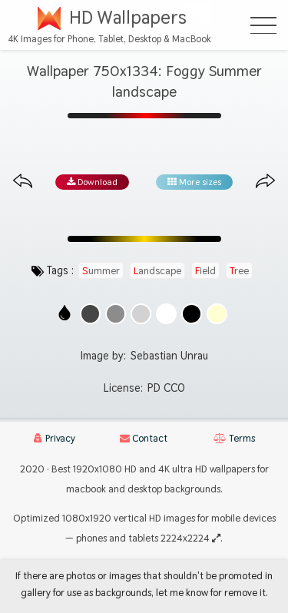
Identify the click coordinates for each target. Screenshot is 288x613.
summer (101, 270)
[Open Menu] (263, 25)
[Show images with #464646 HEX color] (90, 313)
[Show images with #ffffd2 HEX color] (217, 313)
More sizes (194, 182)
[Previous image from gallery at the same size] (22, 181)
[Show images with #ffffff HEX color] (166, 313)
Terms (234, 438)
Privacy (54, 438)
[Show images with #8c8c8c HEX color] (115, 313)
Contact (143, 438)
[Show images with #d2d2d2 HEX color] (141, 313)
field (205, 270)
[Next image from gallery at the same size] (265, 181)
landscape (157, 270)
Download (92, 182)
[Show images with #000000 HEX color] (191, 313)
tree (239, 270)
